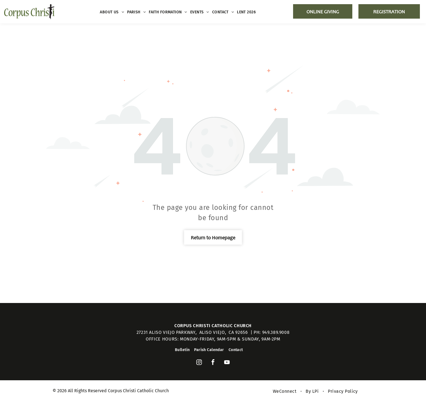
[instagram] (199, 363)
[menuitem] (112, 12)
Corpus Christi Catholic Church (213, 325)
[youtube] (227, 363)
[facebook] (213, 363)
